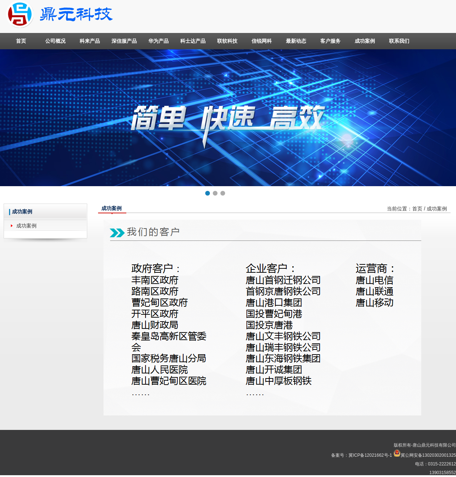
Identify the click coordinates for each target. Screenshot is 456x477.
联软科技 (227, 41)
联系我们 (399, 41)
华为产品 (158, 41)
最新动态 (296, 41)
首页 (21, 41)
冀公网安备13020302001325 (428, 455)
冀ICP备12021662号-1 (370, 455)
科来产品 (90, 41)
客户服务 (330, 41)
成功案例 (365, 41)
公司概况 (55, 41)
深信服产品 (124, 41)
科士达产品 (193, 41)
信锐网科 (262, 41)
